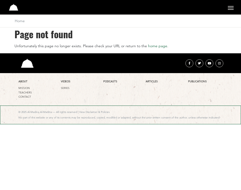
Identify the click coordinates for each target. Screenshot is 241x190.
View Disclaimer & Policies (94, 112)
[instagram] (219, 63)
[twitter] (199, 63)
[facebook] (189, 63)
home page (157, 46)
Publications (197, 81)
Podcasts (110, 81)
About (22, 81)
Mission (24, 88)
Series (65, 88)
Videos (65, 81)
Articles (152, 81)
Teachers (25, 92)
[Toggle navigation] (231, 7)
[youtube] (209, 63)
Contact (24, 96)
